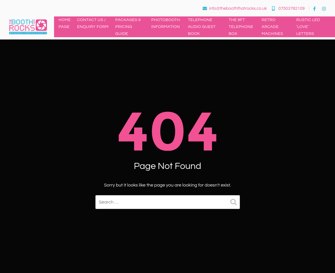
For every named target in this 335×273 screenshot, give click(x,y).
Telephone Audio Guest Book (202, 27)
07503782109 (288, 8)
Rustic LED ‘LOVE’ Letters (308, 27)
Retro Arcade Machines (272, 27)
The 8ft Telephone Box (241, 27)
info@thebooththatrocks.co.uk (235, 8)
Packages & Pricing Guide (128, 27)
